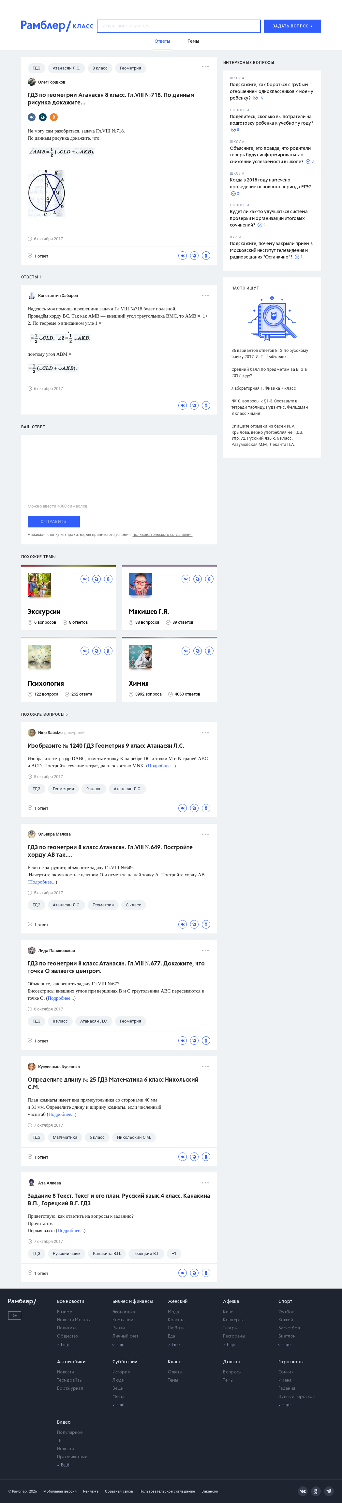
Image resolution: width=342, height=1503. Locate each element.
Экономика (123, 1312)
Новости (65, 1372)
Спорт (285, 1301)
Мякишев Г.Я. (149, 612)
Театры (230, 1328)
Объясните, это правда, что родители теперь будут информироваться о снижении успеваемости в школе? (270, 155)
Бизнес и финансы (132, 1301)
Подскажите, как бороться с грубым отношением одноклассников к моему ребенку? (271, 92)
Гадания (286, 1388)
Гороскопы (291, 1362)
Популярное (69, 1433)
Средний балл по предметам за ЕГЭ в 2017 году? (269, 372)
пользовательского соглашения (163, 534)
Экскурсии (44, 612)
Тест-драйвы (69, 1380)
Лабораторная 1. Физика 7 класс (263, 388)
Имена (285, 1380)
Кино (228, 1312)
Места (118, 1397)
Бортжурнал (70, 1388)
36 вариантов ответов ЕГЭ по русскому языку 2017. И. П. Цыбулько (269, 353)
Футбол (286, 1312)
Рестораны (234, 1336)
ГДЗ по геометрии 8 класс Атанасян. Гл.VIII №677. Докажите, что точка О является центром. (116, 967)
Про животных (72, 1457)
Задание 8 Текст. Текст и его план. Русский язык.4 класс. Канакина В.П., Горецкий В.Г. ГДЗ (119, 1200)
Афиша (231, 1301)
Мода (173, 1312)
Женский (178, 1301)
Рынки (118, 1328)
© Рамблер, (18, 1491)
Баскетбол (289, 1328)
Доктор (231, 1362)
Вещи (118, 1388)
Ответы (175, 1372)
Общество (67, 1336)
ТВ (59, 1441)
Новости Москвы (74, 1320)
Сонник (285, 1372)
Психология (46, 684)
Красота (176, 1320)
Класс (174, 1362)
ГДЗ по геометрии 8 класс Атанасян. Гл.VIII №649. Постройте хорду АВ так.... (110, 851)
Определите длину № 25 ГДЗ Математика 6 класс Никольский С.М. (113, 1083)
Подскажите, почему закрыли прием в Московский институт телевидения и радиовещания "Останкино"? (271, 250)
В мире (64, 1312)
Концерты (233, 1320)
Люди (118, 1380)
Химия (139, 684)
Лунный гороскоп (296, 1397)
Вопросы (232, 1372)
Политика (67, 1328)
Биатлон (286, 1336)
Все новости (70, 1301)
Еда (171, 1336)
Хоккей (285, 1320)
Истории (121, 1372)
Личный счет (125, 1336)
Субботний (125, 1362)
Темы (173, 1380)
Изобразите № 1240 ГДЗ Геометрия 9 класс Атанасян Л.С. (106, 746)
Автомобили (71, 1362)
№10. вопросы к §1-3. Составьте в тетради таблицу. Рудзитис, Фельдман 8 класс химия (269, 407)
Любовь (176, 1328)
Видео (64, 1422)
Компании (122, 1320)
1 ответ (38, 255)
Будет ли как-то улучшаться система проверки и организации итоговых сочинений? (269, 218)
